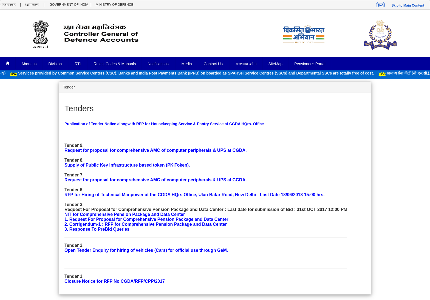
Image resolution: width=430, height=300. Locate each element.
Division (55, 64)
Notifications (158, 64)
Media (187, 64)
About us (28, 64)
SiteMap (275, 64)
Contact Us (214, 64)
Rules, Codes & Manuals (115, 64)
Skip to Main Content (408, 5)
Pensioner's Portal (309, 64)
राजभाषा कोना (246, 64)
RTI (78, 64)
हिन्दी (380, 5)
